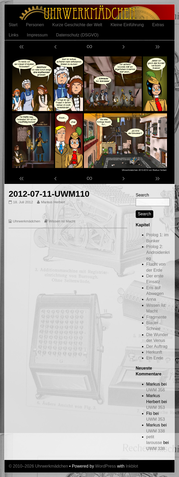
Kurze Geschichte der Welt (77, 25)
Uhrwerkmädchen (26, 221)
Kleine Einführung (127, 25)
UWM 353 (155, 407)
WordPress (105, 466)
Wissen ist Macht (62, 221)
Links (13, 35)
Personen (35, 25)
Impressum (37, 35)
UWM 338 (155, 431)
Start (13, 25)
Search (142, 195)
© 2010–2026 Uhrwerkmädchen (38, 466)
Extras (158, 25)
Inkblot (132, 466)
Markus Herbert (53, 202)
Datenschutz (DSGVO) (77, 35)
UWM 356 (155, 390)
